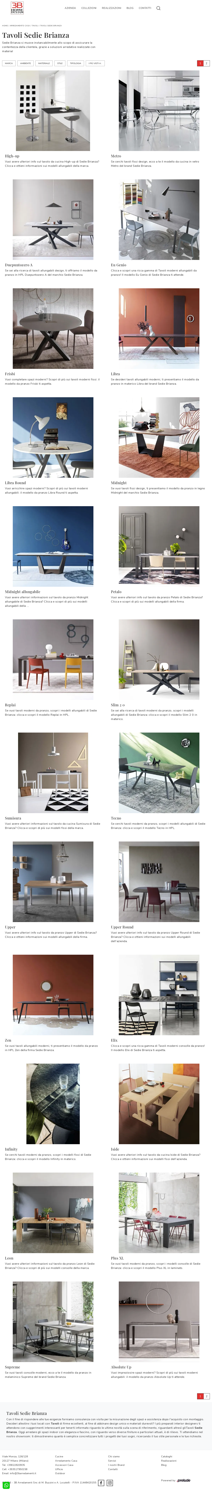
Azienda (70, 8)
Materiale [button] (44, 63)
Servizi (112, 1460)
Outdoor (60, 1473)
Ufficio (59, 1469)
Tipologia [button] (75, 63)
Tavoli (35, 25)
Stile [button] (60, 63)
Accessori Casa (64, 1465)
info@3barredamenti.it (23, 1473)
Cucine (59, 1456)
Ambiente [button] (25, 63)
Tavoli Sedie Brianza (51, 25)
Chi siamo (114, 1456)
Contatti (145, 8)
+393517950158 (17, 1469)
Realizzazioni (111, 8)
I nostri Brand (116, 1465)
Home (5, 25)
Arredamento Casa (20, 25)
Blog (130, 8)
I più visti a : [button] (95, 63)
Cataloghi (166, 1456)
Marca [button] (9, 63)
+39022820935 (16, 1465)
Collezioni (89, 8)
